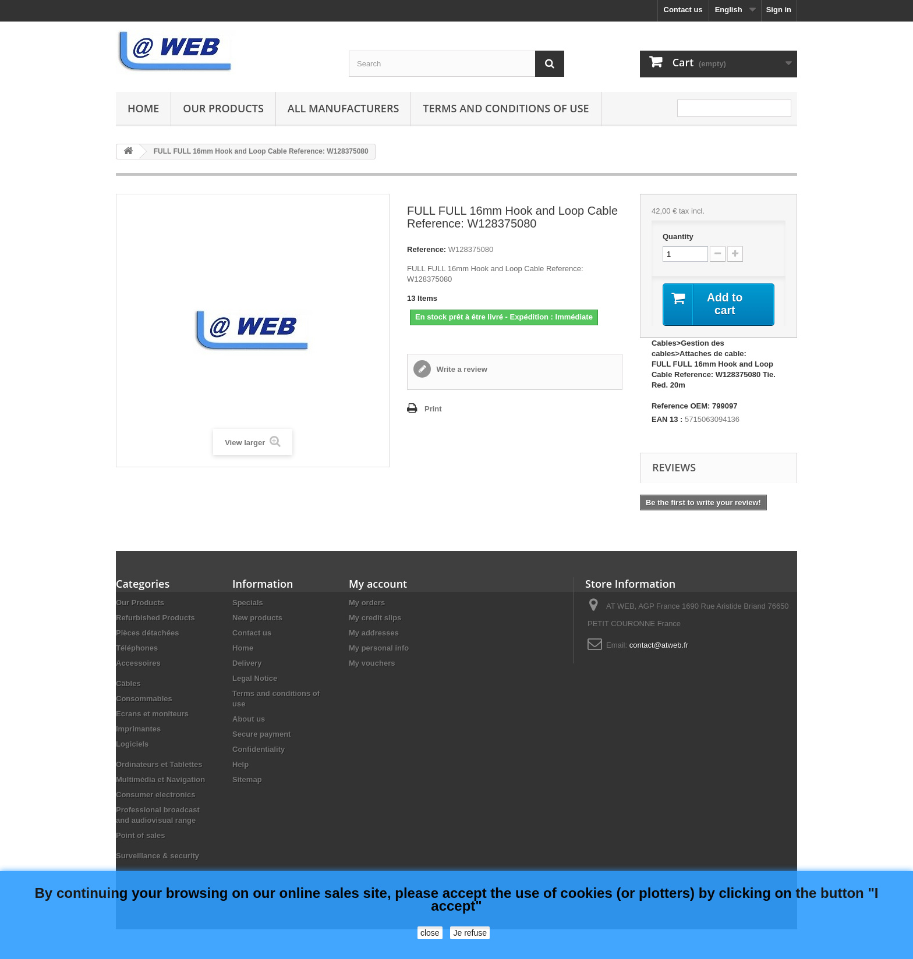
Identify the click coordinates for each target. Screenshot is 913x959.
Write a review (460, 369)
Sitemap (247, 780)
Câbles (128, 684)
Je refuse (470, 932)
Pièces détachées (147, 633)
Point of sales (140, 836)
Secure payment (261, 734)
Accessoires (138, 663)
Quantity (678, 236)
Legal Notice (254, 678)
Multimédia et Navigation (160, 780)
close (430, 932)
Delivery (247, 663)
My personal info (379, 648)
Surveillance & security (157, 856)
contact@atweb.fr (658, 645)
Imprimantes (138, 729)
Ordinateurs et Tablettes (159, 765)
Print (433, 408)
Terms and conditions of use (506, 108)
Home (143, 108)
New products (257, 618)
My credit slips (375, 618)
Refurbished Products (155, 618)
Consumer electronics (156, 795)
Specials (247, 603)
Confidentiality (258, 749)
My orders (367, 603)
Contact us (683, 9)
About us (248, 719)
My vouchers (372, 663)
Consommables (144, 699)
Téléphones (137, 648)
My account (378, 584)
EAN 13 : (667, 419)
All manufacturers (343, 108)
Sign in (778, 9)
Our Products (223, 108)
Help (240, 765)
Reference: (426, 249)
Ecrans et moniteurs (152, 714)
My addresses (374, 633)
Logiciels (132, 744)
